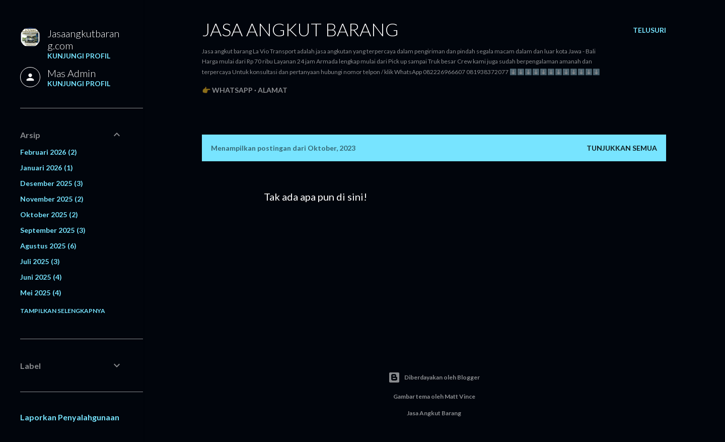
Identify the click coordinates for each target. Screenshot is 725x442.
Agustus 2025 (48, 245)
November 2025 (52, 199)
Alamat (272, 90)
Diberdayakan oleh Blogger (434, 377)
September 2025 (53, 230)
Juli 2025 (40, 261)
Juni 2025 (41, 277)
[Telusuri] (649, 30)
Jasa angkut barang (300, 29)
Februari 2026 (48, 152)
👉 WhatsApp (227, 90)
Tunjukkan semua (622, 148)
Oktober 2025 (49, 214)
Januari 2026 (46, 167)
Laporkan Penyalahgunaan (69, 417)
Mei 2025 (40, 292)
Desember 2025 (51, 183)
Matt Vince (460, 396)
